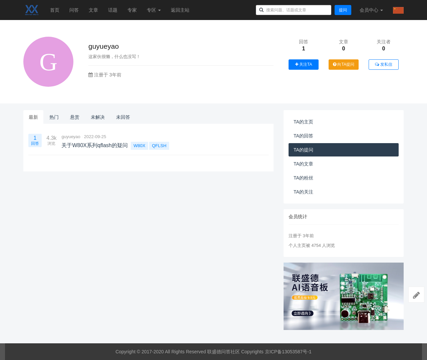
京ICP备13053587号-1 (288, 351)
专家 (132, 10)
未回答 (123, 117)
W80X (139, 145)
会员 (371, 10)
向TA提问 (343, 64)
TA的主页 (303, 121)
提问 (343, 10)
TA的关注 (303, 192)
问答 (74, 10)
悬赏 (74, 117)
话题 (112, 10)
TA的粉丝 (303, 178)
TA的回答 (303, 135)
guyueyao (70, 136)
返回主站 (180, 10)
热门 (54, 117)
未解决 (98, 117)
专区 (154, 10)
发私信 (383, 64)
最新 (33, 117)
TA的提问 (303, 149)
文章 (93, 10)
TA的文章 (303, 163)
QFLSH (159, 145)
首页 (54, 10)
